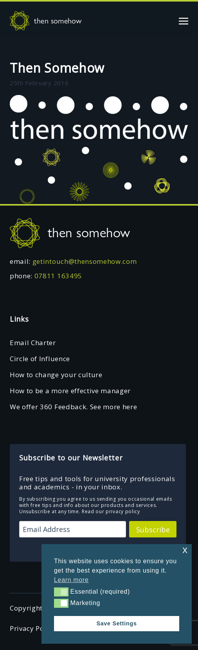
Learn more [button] (71, 580)
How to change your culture (56, 374)
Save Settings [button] (116, 623)
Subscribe (153, 529)
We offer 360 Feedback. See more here (73, 406)
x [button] (184, 549)
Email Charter (33, 342)
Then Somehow (57, 67)
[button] (61, 591)
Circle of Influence (40, 358)
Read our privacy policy (111, 511)
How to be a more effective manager (70, 390)
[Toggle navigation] (183, 20)
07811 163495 (58, 275)
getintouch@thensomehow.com (84, 261)
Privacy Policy (33, 628)
